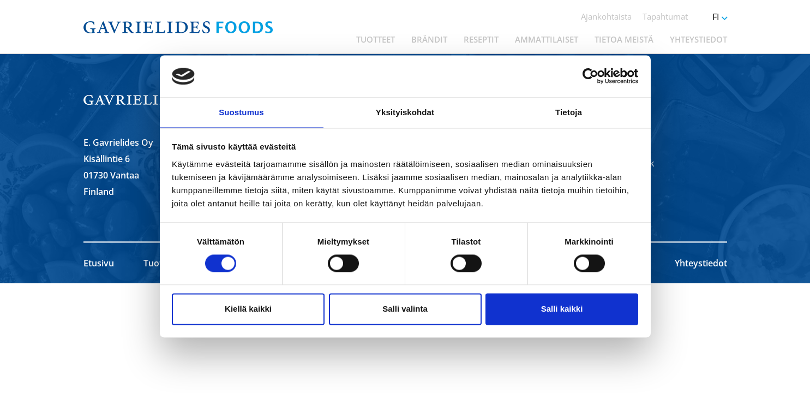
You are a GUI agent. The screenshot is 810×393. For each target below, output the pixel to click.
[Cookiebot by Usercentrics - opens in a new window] (590, 76)
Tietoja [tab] (568, 111)
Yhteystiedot (698, 39)
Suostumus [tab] (241, 111)
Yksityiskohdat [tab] (405, 111)
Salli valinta (405, 309)
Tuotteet (375, 39)
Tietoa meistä (624, 39)
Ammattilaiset (546, 39)
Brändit (429, 39)
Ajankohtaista (606, 16)
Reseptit (481, 39)
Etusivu (98, 263)
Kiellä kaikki (248, 309)
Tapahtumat (665, 16)
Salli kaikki (562, 309)
